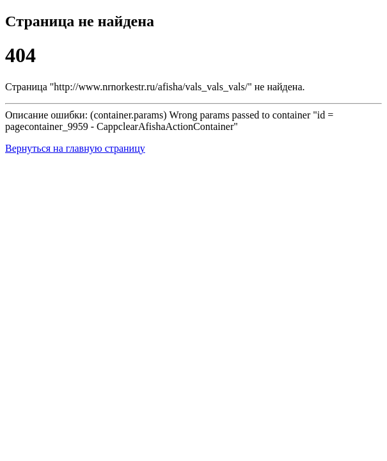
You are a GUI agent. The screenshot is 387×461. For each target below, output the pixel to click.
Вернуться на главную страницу (75, 148)
